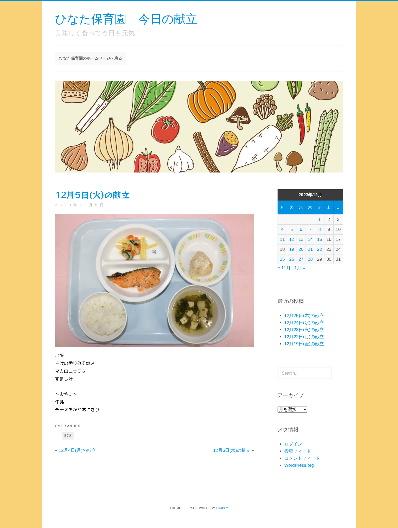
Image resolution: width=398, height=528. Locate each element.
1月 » (299, 267)
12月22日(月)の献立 (304, 336)
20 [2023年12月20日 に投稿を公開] (300, 249)
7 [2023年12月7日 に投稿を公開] (310, 229)
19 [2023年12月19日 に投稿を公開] (291, 249)
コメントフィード (302, 458)
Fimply (222, 508)
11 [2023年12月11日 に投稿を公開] (282, 239)
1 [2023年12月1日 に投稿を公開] (319, 219)
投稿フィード (297, 451)
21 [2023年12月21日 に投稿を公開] (310, 249)
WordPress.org (299, 465)
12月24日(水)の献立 (304, 322)
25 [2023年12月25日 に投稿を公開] (282, 259)
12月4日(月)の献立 (77, 450)
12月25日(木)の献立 (304, 315)
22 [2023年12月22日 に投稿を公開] (319, 249)
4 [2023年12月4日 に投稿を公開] (282, 229)
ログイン (293, 444)
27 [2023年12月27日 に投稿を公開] (300, 259)
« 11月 (284, 267)
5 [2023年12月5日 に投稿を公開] (291, 229)
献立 (68, 435)
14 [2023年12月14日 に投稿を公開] (310, 239)
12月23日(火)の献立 (304, 329)
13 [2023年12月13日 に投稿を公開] (300, 239)
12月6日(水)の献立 (231, 450)
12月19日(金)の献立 (304, 343)
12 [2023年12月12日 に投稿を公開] (291, 239)
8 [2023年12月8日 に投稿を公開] (319, 229)
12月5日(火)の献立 (92, 194)
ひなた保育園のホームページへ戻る (90, 58)
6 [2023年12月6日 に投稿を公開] (301, 229)
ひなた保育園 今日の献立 (126, 18)
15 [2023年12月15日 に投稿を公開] (319, 239)
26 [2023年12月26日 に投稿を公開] (291, 259)
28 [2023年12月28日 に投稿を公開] (310, 259)
